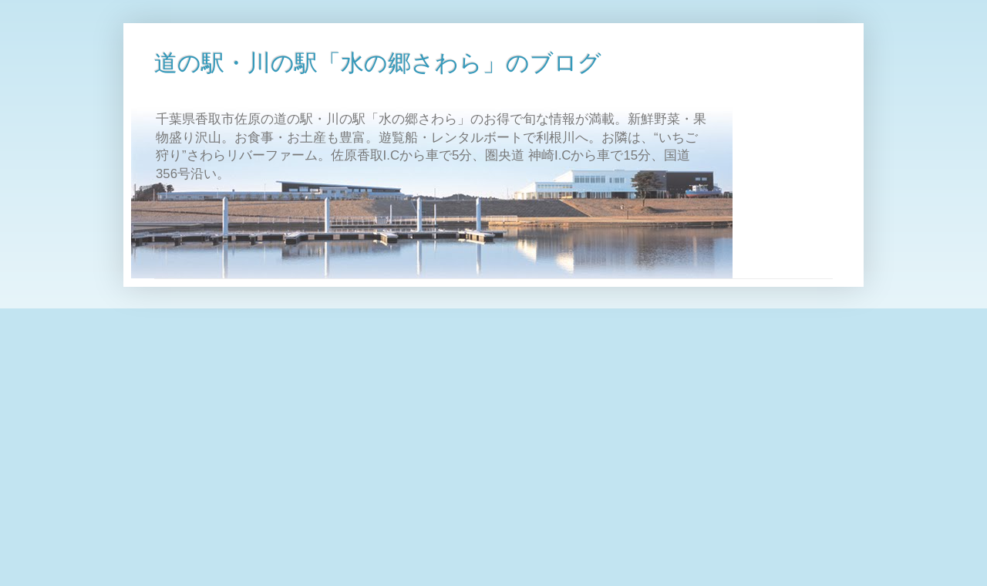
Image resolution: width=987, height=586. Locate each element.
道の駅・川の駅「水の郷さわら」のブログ (377, 63)
